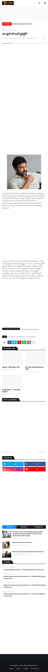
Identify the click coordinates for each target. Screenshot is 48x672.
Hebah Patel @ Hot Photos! (22, 24)
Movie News (21, 337)
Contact (25, 669)
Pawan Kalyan (31, 337)
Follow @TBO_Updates (30, 329)
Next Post (41, 452)
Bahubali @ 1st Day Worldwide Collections (28, 552)
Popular (9, 527)
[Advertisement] (24, 233)
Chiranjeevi (12, 30)
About (18, 669)
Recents (24, 527)
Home (4, 30)
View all (43, 348)
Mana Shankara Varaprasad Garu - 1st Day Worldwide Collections (24, 595)
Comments (38, 527)
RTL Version (35, 669)
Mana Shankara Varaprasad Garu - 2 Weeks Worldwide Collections (24, 577)
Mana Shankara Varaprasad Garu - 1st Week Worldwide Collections (25, 586)
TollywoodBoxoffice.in (30, 665)
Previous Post (8, 452)
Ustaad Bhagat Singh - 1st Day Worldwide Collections (24, 570)
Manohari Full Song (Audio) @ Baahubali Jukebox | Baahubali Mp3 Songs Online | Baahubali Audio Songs (28, 534)
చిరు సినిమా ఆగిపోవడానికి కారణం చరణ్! (34, 368)
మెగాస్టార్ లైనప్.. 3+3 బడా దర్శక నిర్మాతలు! (11, 391)
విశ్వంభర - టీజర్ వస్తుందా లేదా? (11, 367)
